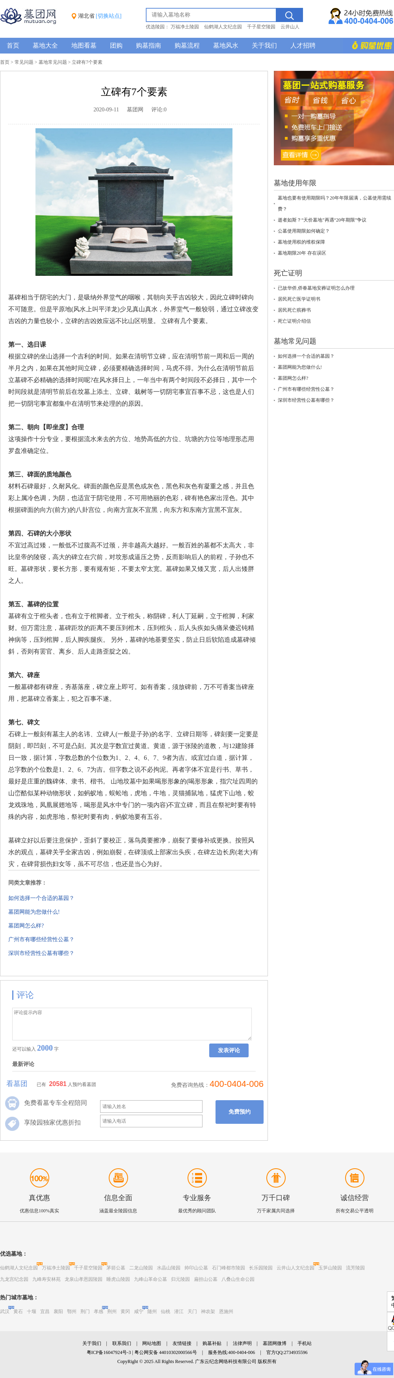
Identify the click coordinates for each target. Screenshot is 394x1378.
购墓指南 (148, 45)
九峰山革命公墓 (150, 1279)
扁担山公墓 (205, 1279)
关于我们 (264, 45)
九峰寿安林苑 (46, 1279)
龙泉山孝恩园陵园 (83, 1279)
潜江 (179, 1311)
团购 (116, 45)
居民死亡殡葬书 (294, 310)
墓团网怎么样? (26, 926)
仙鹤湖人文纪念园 (223, 27)
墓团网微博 (274, 1343)
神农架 (208, 1311)
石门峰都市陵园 (228, 1268)
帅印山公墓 (196, 1268)
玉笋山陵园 (330, 1268)
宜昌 (45, 1311)
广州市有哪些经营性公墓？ (41, 939)
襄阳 (58, 1311)
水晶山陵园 (168, 1268)
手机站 (304, 1343)
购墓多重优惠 (368, 46)
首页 (13, 45)
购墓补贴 (212, 1343)
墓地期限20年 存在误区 (302, 253)
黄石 (18, 1311)
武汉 (4, 1311)
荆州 (112, 1311)
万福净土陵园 (185, 27)
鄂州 (71, 1311)
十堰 (31, 1311)
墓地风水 (225, 45)
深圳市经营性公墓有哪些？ (41, 953)
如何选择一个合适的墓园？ (41, 898)
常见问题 (24, 62)
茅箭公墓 (115, 1268)
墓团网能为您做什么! (34, 912)
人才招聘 (303, 45)
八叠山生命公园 (238, 1279)
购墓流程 (187, 45)
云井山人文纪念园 (295, 1268)
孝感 (98, 1311)
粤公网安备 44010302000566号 (165, 1352)
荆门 (85, 1311)
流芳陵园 (355, 1268)
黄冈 (125, 1311)
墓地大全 (45, 45)
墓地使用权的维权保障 (301, 242)
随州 (152, 1311)
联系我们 (121, 1343)
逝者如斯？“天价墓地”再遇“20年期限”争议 (322, 220)
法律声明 (242, 1343)
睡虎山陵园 (118, 1279)
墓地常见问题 (53, 62)
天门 (192, 1311)
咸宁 (138, 1311)
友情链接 (182, 1343)
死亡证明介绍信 (294, 321)
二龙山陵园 (141, 1268)
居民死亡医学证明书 (299, 299)
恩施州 (226, 1311)
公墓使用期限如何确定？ (304, 231)
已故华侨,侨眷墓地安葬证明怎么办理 (316, 288)
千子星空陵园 (261, 27)
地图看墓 (84, 45)
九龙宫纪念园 (14, 1279)
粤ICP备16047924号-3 (109, 1352)
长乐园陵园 (261, 1268)
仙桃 (165, 1311)
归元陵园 (180, 1279)
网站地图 (151, 1343)
